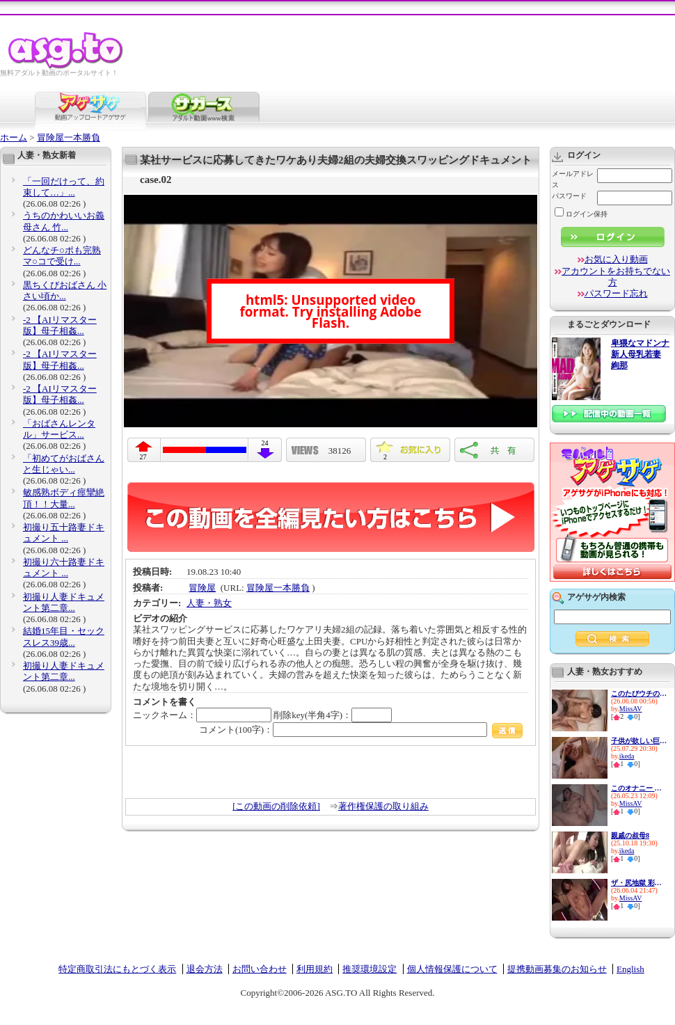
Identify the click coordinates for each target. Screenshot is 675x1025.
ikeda (627, 756)
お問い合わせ (259, 969)
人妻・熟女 (209, 603)
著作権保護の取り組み (383, 806)
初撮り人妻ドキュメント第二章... (63, 602)
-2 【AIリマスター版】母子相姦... (60, 325)
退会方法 (204, 969)
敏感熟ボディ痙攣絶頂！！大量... (63, 498)
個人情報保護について (452, 969)
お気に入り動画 (616, 259)
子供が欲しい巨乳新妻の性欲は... (639, 741)
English (630, 969)
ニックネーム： (202, 715)
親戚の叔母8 (630, 835)
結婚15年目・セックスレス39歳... (63, 636)
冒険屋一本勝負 (68, 137)
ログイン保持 (581, 214)
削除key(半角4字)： (332, 715)
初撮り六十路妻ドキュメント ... (63, 567)
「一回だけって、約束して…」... (63, 187)
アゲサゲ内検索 (596, 597)
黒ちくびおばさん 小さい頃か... (64, 290)
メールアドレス (573, 179)
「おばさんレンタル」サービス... (59, 429)
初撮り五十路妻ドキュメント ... (63, 532)
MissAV (630, 709)
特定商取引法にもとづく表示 (117, 969)
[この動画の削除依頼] (276, 806)
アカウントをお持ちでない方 (616, 276)
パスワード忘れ (616, 293)
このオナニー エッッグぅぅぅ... (639, 788)
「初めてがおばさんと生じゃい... (63, 464)
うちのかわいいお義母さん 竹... (63, 221)
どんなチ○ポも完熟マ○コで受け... (62, 256)
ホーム (13, 137)
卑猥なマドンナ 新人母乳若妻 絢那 (640, 354)
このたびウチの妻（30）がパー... (639, 693)
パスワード (569, 196)
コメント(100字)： (361, 729)
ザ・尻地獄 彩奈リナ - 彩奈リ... (639, 883)
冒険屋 (202, 587)
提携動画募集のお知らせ (557, 969)
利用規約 (314, 969)
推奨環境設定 (369, 969)
